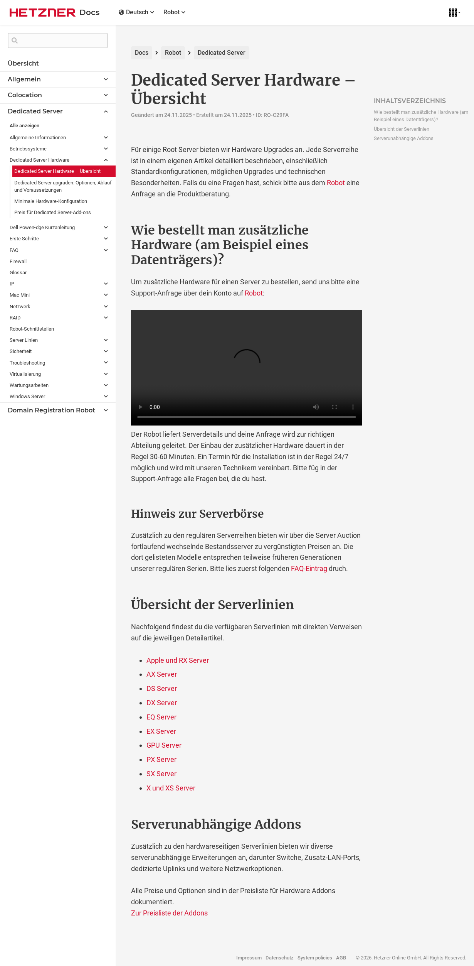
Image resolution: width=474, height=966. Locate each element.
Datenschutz (280, 958)
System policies (315, 958)
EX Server (161, 731)
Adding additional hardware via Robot (246, 368)
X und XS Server (170, 788)
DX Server (161, 703)
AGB (341, 958)
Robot (173, 52)
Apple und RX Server (177, 660)
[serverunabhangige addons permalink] (114, 824)
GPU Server (164, 745)
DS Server (161, 688)
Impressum (249, 958)
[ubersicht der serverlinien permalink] (114, 605)
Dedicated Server (221, 52)
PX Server (161, 759)
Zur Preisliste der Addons (169, 913)
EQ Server (161, 717)
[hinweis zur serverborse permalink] (114, 514)
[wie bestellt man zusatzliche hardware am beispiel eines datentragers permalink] (114, 230)
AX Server (161, 674)
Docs (141, 52)
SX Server (161, 774)
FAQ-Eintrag (309, 568)
